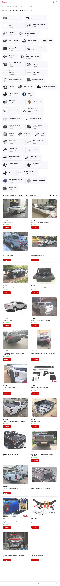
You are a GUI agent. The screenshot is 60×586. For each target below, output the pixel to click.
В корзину (7, 227)
